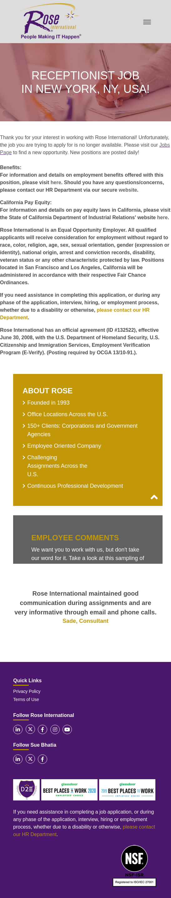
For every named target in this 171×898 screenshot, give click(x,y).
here (56, 182)
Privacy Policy (26, 691)
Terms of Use (26, 699)
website (128, 190)
